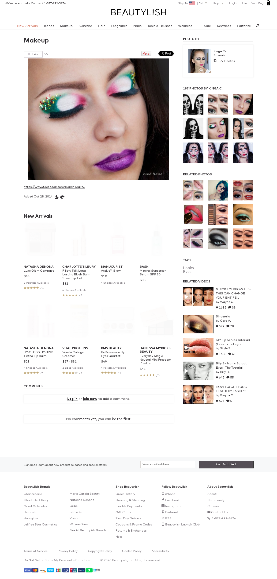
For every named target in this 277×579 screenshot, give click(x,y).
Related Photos (197, 174)
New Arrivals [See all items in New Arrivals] (38, 216)
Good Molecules (35, 506)
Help (219, 3)
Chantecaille (33, 494)
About (212, 494)
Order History (125, 494)
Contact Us (219, 512)
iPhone (170, 494)
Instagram (172, 506)
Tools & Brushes (159, 26)
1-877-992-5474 (223, 518)
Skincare (85, 26)
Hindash (30, 512)
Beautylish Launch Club (182, 524)
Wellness (185, 26)
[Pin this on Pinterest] (146, 55)
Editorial (244, 26)
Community (216, 500)
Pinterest (172, 512)
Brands (48, 26)
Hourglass (31, 518)
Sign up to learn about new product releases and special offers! (65, 465)
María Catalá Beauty (85, 493)
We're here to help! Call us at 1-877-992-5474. (35, 3)
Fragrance (119, 26)
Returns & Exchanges (131, 530)
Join (244, 3)
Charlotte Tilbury (36, 500)
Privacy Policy (68, 551)
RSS (168, 518)
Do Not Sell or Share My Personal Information (57, 560)
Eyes (187, 272)
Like (35, 54)
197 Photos (226, 61)
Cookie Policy (132, 551)
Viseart (75, 518)
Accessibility (160, 551)
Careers (213, 506)
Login (232, 3)
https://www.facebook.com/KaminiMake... (54, 187)
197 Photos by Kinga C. (203, 88)
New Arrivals (27, 26)
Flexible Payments (129, 506)
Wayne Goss (79, 524)
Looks (188, 268)
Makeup (66, 26)
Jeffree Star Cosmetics (40, 524)
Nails (137, 26)
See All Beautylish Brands (88, 530)
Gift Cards (123, 512)
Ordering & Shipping (130, 500)
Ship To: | (193, 3)
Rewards (224, 26)
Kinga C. (219, 51)
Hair (101, 26)
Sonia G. (76, 512)
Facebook (172, 500)
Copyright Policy (100, 551)
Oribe (74, 506)
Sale (207, 26)
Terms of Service (36, 551)
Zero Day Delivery (128, 518)
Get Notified (226, 464)
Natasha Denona (82, 500)
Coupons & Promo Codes (134, 524)
